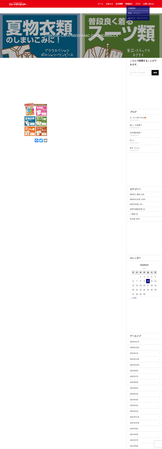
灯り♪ (132, 140)
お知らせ (109, 7)
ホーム (100, 7)
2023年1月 (134, 353)
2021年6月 (134, 446)
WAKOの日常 (135, 199)
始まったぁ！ (135, 148)
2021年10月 (134, 423)
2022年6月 (134, 382)
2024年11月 (134, 342)
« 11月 (134, 298)
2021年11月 (134, 417)
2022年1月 (134, 411)
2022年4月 (134, 394)
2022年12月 (134, 359)
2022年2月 (134, 405)
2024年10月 (134, 347)
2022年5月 (134, 388)
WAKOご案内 (135, 194)
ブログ (138, 7)
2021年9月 (134, 429)
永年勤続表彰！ (136, 133)
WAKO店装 (134, 204)
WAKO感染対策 (136, 209)
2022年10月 (134, 365)
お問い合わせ (148, 7)
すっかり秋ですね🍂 (138, 118)
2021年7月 (134, 440)
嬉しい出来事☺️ (136, 125)
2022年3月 (134, 400)
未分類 (132, 219)
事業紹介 (129, 7)
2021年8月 (134, 434)
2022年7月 (134, 376)
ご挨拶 (132, 214)
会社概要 (119, 7)
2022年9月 (134, 371)
